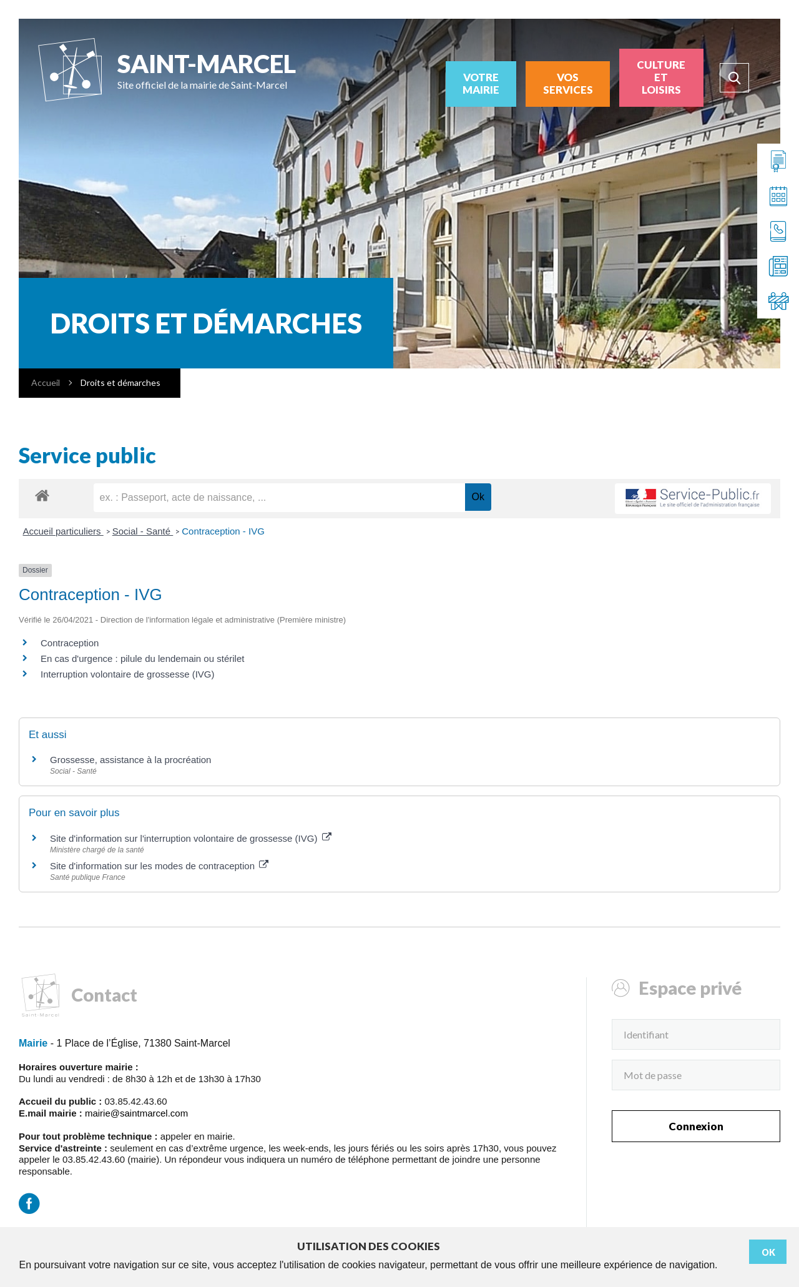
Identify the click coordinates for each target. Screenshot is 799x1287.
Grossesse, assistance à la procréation (130, 759)
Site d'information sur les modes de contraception (159, 865)
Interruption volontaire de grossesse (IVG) (127, 674)
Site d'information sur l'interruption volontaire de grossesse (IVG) (190, 838)
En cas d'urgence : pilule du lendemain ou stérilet (142, 658)
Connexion (696, 1126)
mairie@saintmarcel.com (136, 1113)
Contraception (70, 643)
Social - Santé (143, 531)
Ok (768, 1252)
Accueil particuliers (63, 531)
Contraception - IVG (223, 531)
